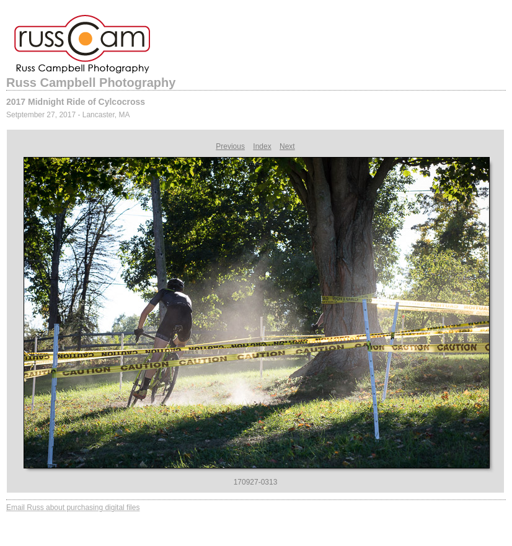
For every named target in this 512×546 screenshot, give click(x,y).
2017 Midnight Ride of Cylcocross (75, 102)
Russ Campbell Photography (90, 82)
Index (262, 146)
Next (287, 146)
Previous (230, 146)
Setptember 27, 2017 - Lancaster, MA (68, 114)
